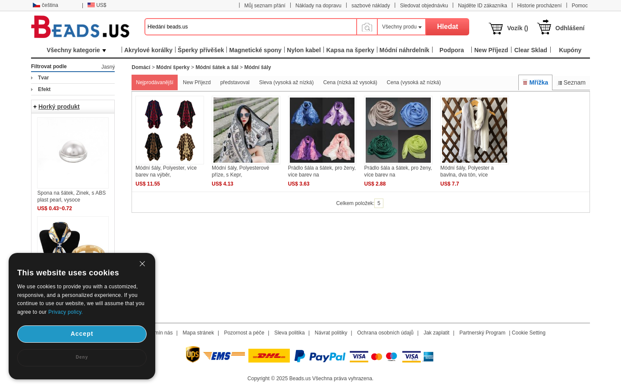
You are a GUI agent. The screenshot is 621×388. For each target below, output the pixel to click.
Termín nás (159, 333)
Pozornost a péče (244, 333)
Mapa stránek (198, 333)
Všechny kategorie (76, 50)
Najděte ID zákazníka (482, 6)
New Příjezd (197, 82)
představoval (235, 82)
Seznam (571, 82)
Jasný (108, 67)
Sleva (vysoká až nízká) (286, 82)
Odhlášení (570, 28)
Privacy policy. (65, 312)
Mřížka (535, 82)
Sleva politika (289, 333)
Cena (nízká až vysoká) (350, 82)
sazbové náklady (370, 6)
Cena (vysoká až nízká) (414, 82)
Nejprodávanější (154, 82)
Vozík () (517, 28)
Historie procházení (539, 6)
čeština (45, 5)
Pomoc (580, 6)
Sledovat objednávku (424, 6)
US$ (97, 5)
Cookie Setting (529, 333)
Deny (82, 357)
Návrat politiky (331, 333)
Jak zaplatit (436, 333)
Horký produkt (59, 106)
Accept (82, 333)
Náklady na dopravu (318, 6)
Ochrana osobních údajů (385, 333)
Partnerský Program (482, 333)
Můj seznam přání (265, 6)
